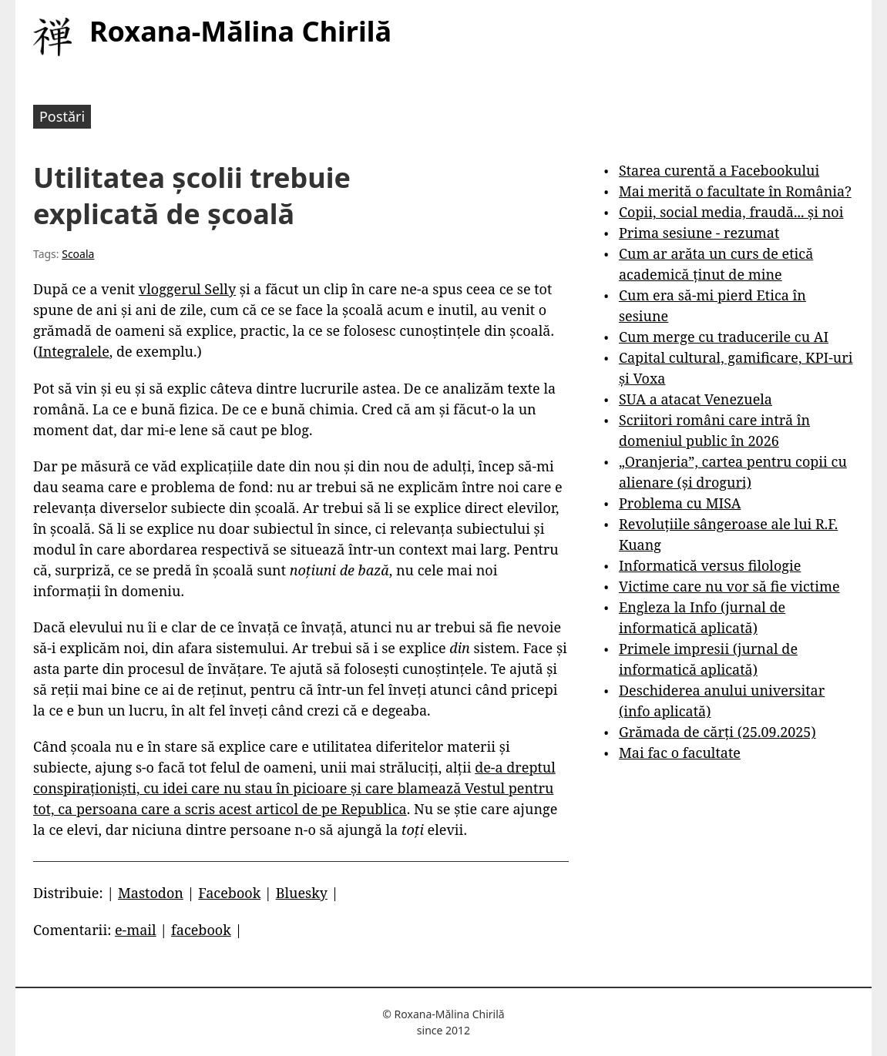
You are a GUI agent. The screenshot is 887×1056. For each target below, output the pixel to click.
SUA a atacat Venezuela (695, 399)
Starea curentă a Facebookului (719, 170)
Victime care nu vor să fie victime (729, 586)
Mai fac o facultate (680, 752)
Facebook (229, 892)
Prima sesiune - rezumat (699, 232)
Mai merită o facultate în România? (735, 191)
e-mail (135, 929)
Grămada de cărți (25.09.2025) (717, 731)
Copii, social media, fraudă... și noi (731, 212)
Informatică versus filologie (710, 565)
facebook (201, 929)
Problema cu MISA (680, 503)
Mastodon (150, 892)
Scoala (78, 253)
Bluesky (302, 892)
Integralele (73, 351)
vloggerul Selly (187, 289)
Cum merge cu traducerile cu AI (723, 336)
